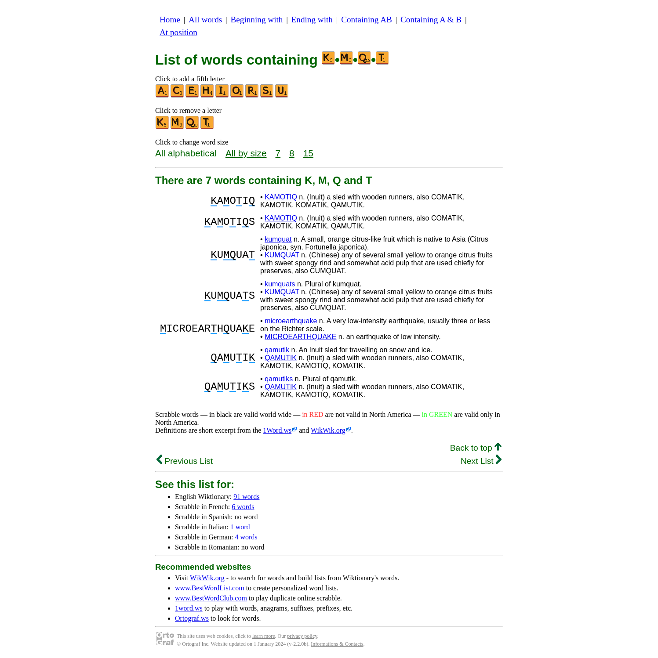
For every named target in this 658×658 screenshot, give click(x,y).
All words (205, 19)
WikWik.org (328, 430)
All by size (246, 153)
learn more (263, 636)
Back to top (476, 447)
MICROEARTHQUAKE (300, 336)
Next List (481, 461)
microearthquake (291, 321)
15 (308, 153)
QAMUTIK (281, 358)
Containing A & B (431, 19)
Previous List (184, 461)
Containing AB (366, 19)
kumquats (280, 284)
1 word (240, 527)
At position (178, 32)
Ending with (312, 19)
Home (170, 19)
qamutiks (279, 379)
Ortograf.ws (192, 618)
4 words (246, 537)
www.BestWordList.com (209, 588)
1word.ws (189, 608)
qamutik (277, 350)
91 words (246, 496)
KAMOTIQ (281, 197)
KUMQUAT (282, 255)
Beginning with (257, 19)
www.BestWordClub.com (211, 598)
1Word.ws (277, 430)
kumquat (278, 239)
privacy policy (302, 636)
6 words (243, 506)
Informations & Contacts (337, 644)
